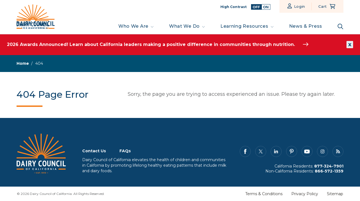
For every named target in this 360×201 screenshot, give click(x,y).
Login (299, 6)
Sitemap (335, 193)
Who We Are (133, 26)
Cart (322, 6)
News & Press (305, 26)
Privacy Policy (304, 193)
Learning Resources (244, 26)
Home (23, 63)
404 (39, 63)
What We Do (184, 26)
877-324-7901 (328, 166)
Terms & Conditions (263, 193)
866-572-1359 (329, 171)
